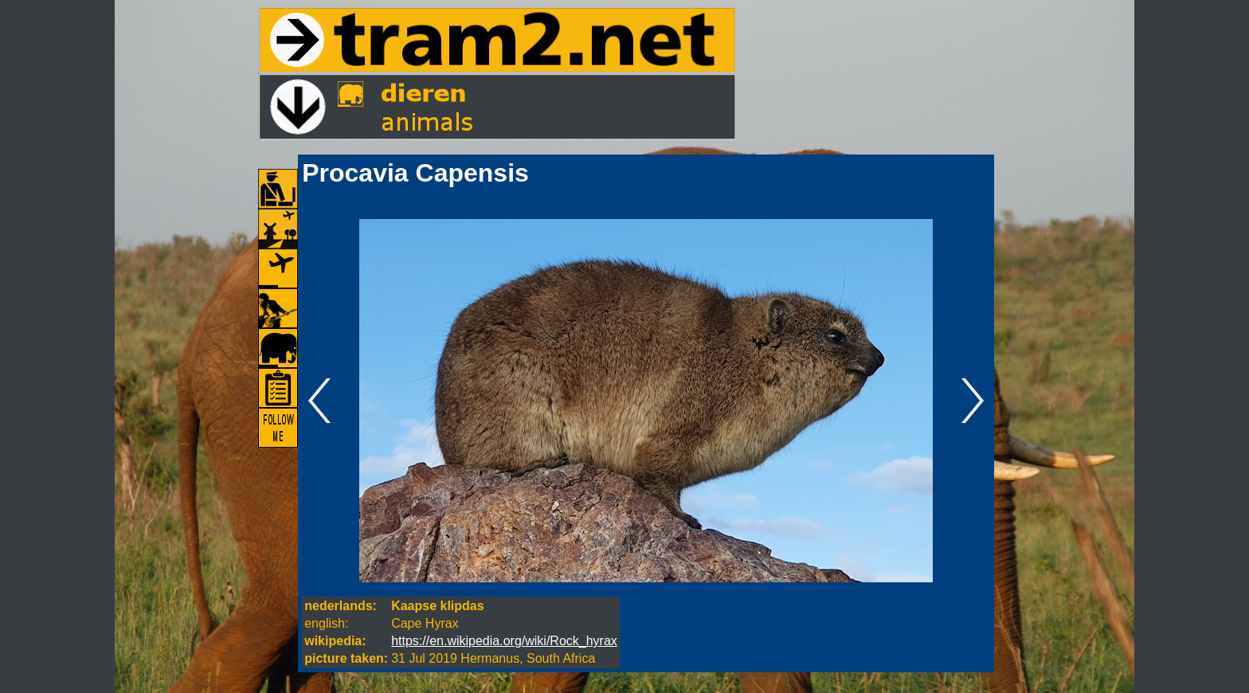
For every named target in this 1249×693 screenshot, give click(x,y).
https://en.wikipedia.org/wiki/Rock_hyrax (504, 641)
